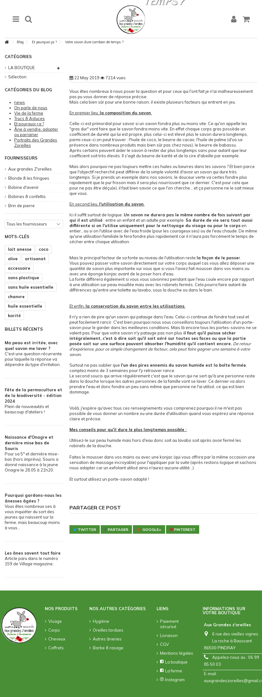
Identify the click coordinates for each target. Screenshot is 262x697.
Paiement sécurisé (169, 624)
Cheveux (56, 638)
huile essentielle (25, 306)
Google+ (149, 529)
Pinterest (182, 529)
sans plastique (23, 277)
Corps (54, 630)
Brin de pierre (21, 205)
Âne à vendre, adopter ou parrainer (36, 132)
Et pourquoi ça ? (29, 123)
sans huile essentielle (30, 287)
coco (43, 249)
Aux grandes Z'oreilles (30, 168)
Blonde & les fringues (28, 178)
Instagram (172, 679)
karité (14, 315)
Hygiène (101, 621)
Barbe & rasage (108, 647)
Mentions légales (176, 653)
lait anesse (20, 249)
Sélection (17, 76)
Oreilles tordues (108, 630)
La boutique (174, 661)
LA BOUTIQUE (21, 67)
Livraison (169, 635)
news (19, 102)
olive (13, 258)
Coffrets (56, 647)
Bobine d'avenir (23, 187)
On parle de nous (30, 107)
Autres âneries (107, 638)
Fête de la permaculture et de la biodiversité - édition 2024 (33, 395)
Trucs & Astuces (29, 118)
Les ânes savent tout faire (33, 553)
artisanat (35, 258)
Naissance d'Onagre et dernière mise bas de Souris (29, 443)
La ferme (171, 670)
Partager (116, 529)
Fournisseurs (21, 157)
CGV (164, 644)
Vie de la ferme (28, 113)
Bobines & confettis (27, 196)
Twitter (84, 529)
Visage (55, 621)
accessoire (19, 268)
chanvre (16, 296)
